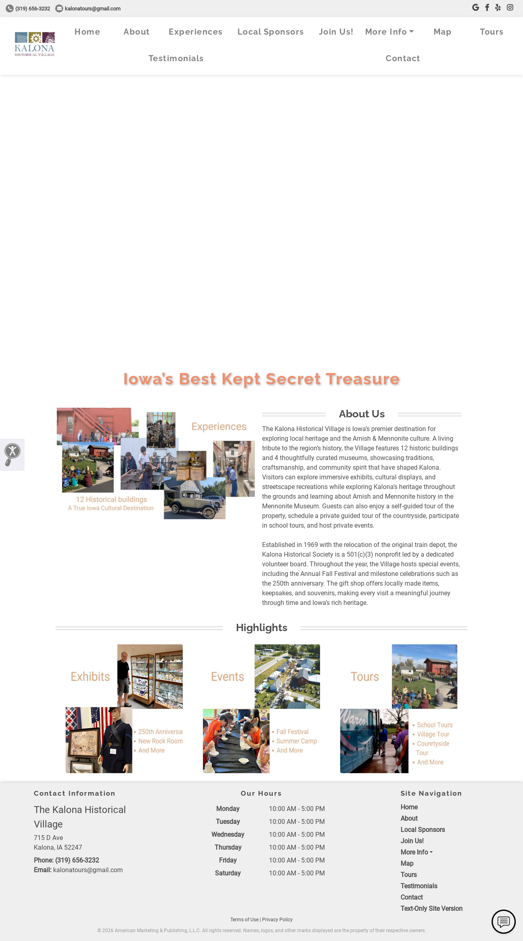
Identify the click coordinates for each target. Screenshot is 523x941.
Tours (492, 32)
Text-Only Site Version (432, 908)
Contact (403, 58)
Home (87, 32)
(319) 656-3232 (28, 9)
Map (443, 32)
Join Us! (336, 32)
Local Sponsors (271, 32)
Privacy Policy (277, 919)
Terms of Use (244, 919)
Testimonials (176, 58)
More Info (386, 32)
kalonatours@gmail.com (87, 9)
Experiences (196, 32)
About (137, 32)
